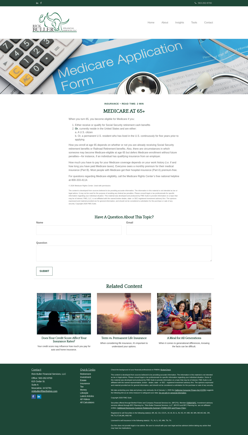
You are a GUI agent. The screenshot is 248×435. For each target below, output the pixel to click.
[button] (162, 22)
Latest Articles (87, 396)
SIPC (194, 403)
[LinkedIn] (37, 3)
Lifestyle (84, 393)
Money (83, 390)
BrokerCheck (166, 370)
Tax (82, 386)
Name (39, 222)
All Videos (85, 399)
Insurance (85, 383)
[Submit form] (44, 271)
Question (41, 242)
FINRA (189, 403)
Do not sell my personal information (172, 393)
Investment (85, 377)
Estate (83, 380)
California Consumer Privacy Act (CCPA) (190, 390)
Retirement (85, 374)
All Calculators (87, 402)
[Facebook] (41, 3)
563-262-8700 (203, 3)
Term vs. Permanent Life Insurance (124, 338)
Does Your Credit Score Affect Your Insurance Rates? (64, 339)
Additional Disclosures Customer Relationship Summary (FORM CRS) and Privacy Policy (151, 408)
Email (129, 222)
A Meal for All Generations (184, 338)
